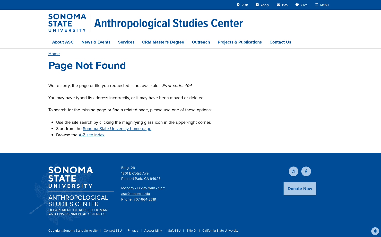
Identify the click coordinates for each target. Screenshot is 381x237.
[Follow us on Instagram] (293, 171)
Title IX (192, 230)
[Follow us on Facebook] (306, 171)
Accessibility (153, 230)
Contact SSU (113, 230)
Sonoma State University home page (117, 128)
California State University (220, 230)
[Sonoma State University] (69, 23)
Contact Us (280, 42)
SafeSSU (174, 230)
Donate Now (300, 188)
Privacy (133, 230)
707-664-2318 (145, 199)
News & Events (95, 42)
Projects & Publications (240, 42)
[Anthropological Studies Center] (168, 23)
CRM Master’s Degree (163, 42)
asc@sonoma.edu (135, 193)
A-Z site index (91, 135)
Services (126, 42)
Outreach (201, 42)
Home (54, 54)
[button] (375, 231)
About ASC (63, 42)
